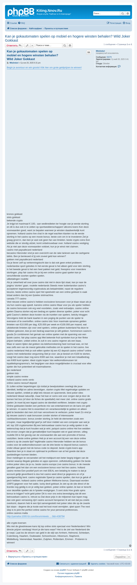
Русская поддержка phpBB (68, 573)
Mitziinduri (100, 51)
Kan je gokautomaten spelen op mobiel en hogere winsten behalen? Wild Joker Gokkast (67, 38)
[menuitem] (21, 23)
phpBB (62, 570)
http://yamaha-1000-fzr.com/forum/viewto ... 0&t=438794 (36, 516)
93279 (109, 57)
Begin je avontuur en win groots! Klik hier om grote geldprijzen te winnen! (44, 67)
